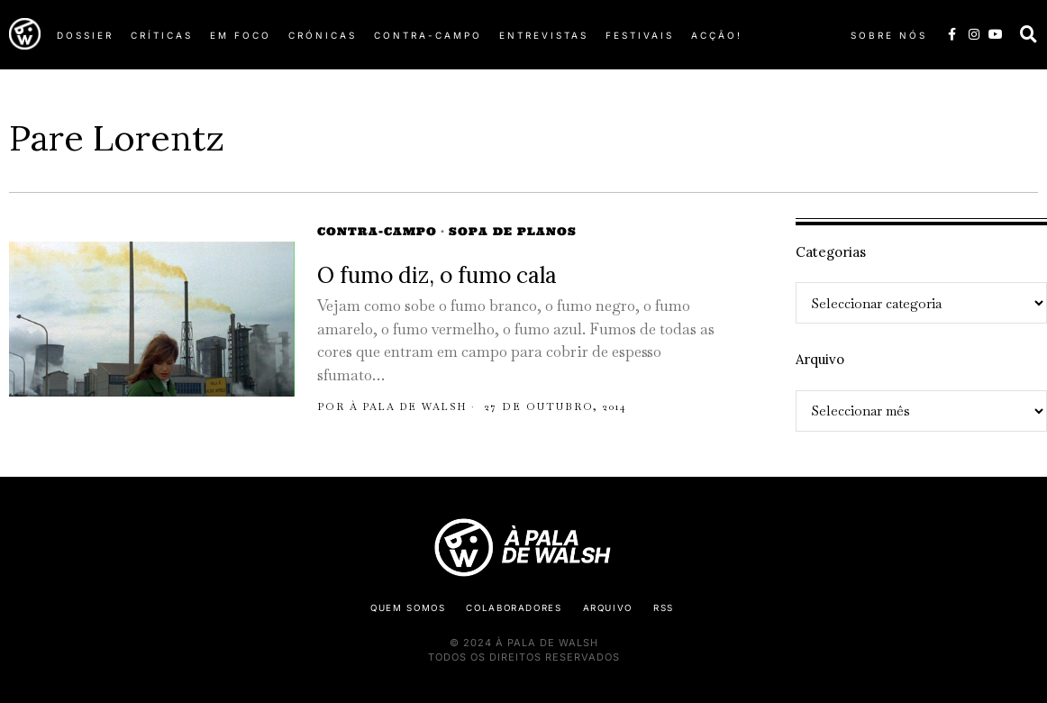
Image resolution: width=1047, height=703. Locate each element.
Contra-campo (377, 231)
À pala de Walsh (412, 406)
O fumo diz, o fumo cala (437, 275)
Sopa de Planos (513, 231)
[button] (1029, 34)
